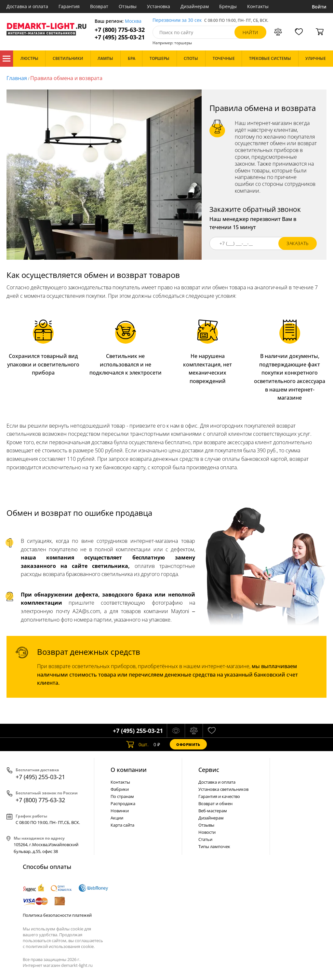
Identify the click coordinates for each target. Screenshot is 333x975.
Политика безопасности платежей (57, 915)
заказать (297, 243)
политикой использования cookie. (60, 946)
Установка (158, 6)
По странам (122, 796)
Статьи (205, 839)
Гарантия (69, 6)
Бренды (228, 6)
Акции (117, 818)
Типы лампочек (214, 846)
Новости (207, 832)
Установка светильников (223, 789)
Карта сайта (122, 825)
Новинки (120, 811)
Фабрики (120, 789)
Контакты (258, 6)
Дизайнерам (194, 6)
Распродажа (123, 803)
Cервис (208, 770)
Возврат (99, 6)
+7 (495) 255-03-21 (120, 37)
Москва (133, 21)
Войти (319, 7)
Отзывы (128, 6)
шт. (137, 744)
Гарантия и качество (219, 796)
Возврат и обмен (215, 803)
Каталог (6, 58)
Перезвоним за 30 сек (177, 20)
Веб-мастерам (212, 811)
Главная (17, 78)
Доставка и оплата (27, 6)
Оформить (188, 744)
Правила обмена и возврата (66, 78)
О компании (129, 770)
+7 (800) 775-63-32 (120, 30)
